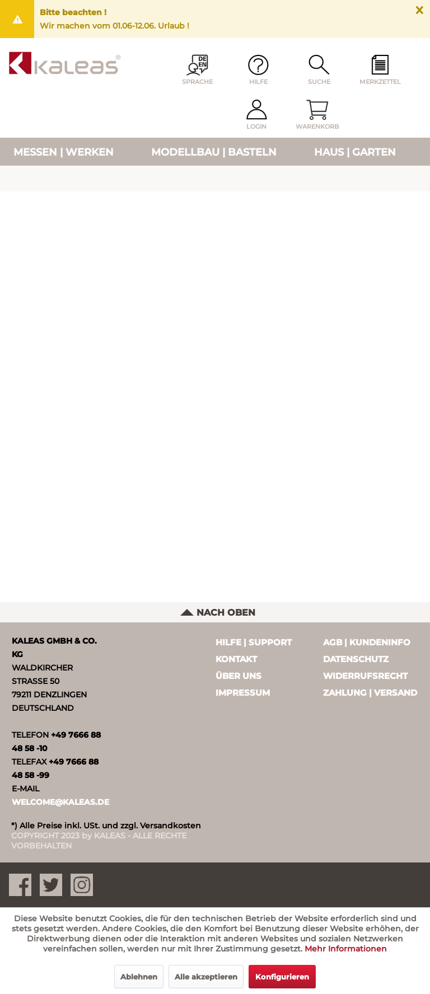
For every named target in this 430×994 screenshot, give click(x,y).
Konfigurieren (282, 976)
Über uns (238, 676)
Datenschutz (356, 659)
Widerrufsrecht (365, 676)
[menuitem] (380, 70)
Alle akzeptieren (206, 976)
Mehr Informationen (346, 949)
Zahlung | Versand (370, 692)
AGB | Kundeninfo (366, 642)
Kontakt (236, 659)
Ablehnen (138, 976)
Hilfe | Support (254, 642)
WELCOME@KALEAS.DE (60, 802)
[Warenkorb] (317, 115)
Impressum (243, 692)
